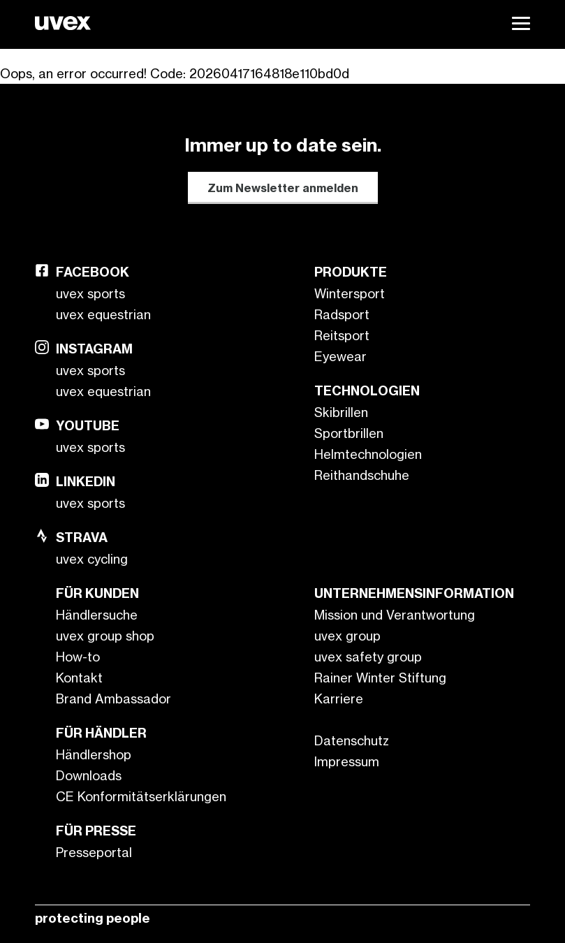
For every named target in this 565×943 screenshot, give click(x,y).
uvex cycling (92, 558)
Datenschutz (351, 740)
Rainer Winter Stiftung (380, 677)
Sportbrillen (348, 433)
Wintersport (349, 293)
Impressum (346, 761)
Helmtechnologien (368, 454)
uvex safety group (368, 656)
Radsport (341, 314)
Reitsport (341, 335)
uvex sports (90, 293)
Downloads (89, 775)
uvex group (347, 635)
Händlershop (93, 754)
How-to (78, 656)
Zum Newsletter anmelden (282, 188)
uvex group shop (105, 635)
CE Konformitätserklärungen (141, 796)
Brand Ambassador (113, 698)
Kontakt (79, 677)
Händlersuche (97, 614)
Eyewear (340, 356)
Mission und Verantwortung (394, 614)
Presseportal (94, 852)
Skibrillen (341, 412)
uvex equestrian (103, 314)
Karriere (338, 698)
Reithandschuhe (361, 475)
